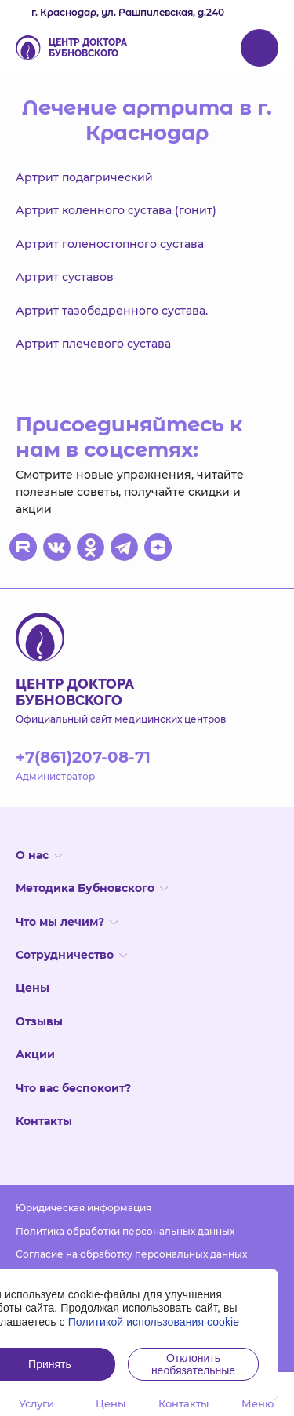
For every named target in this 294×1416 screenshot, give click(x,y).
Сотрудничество (71, 955)
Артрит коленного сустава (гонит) (116, 210)
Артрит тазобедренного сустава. (112, 311)
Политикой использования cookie (154, 1322)
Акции (35, 1054)
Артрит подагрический (84, 177)
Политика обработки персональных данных (125, 1231)
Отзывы (39, 1021)
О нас (39, 855)
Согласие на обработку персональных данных (131, 1254)
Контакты (44, 1121)
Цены (32, 988)
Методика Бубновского (92, 888)
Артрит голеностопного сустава (110, 244)
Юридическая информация (83, 1208)
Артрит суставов (65, 277)
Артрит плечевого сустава (93, 344)
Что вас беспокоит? (73, 1088)
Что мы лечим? (67, 922)
